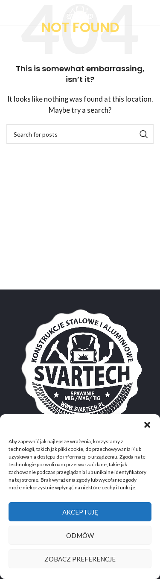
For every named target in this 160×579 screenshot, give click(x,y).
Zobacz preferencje (80, 559)
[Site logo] (80, 12)
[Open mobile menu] (20, 12)
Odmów (80, 535)
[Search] (80, 134)
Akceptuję (80, 512)
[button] (147, 425)
